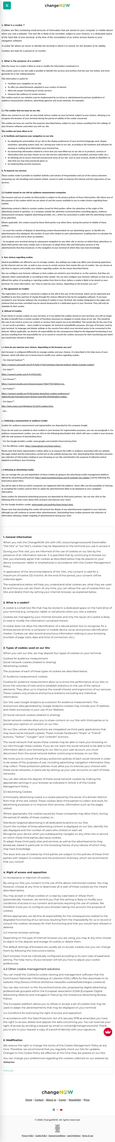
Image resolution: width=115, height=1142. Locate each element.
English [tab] (8, 530)
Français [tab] (8, 1070)
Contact (39, 1100)
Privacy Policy (28, 1135)
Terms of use (87, 1135)
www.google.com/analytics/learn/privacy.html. (52, 504)
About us (51, 1100)
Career (62, 1100)
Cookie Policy (41, 1135)
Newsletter (75, 1100)
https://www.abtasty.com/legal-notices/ (43, 446)
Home (28, 1100)
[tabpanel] (57, 800)
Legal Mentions (73, 1135)
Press (87, 1100)
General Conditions (56, 1135)
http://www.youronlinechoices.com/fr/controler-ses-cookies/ (63, 477)
